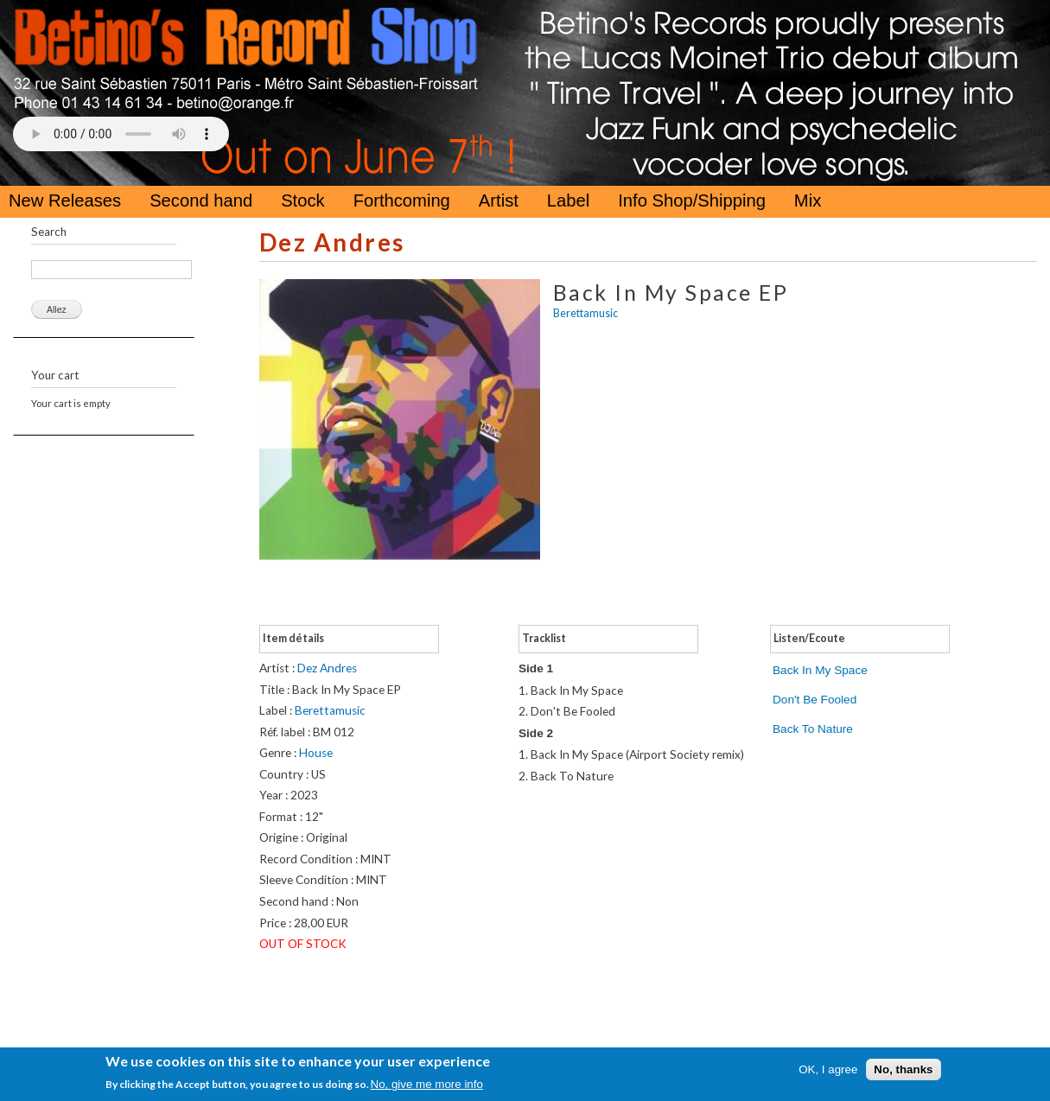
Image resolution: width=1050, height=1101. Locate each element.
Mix (807, 200)
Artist (499, 200)
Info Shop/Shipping (692, 200)
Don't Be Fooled (814, 699)
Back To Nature (813, 728)
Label (568, 200)
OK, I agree (828, 1069)
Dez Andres (332, 242)
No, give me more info (427, 1084)
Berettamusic (585, 313)
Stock (303, 200)
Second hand (201, 200)
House (316, 753)
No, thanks (903, 1069)
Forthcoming (401, 200)
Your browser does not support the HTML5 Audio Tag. (121, 134)
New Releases (65, 200)
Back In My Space (820, 670)
